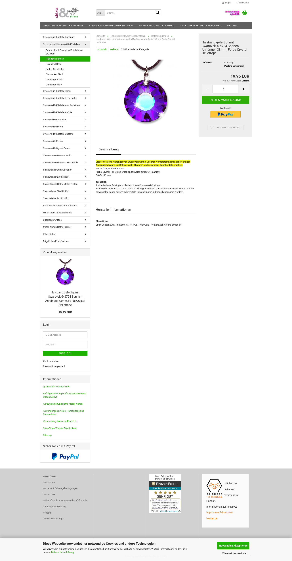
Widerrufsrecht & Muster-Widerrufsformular (65, 500)
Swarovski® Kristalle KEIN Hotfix (201, 25)
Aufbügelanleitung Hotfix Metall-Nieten (63, 403)
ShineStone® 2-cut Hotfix (56, 176)
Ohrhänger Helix (54, 84)
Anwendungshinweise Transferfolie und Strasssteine (63, 412)
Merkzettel (242, 2)
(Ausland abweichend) (234, 66)
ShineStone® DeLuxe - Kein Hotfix (60, 162)
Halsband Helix (53, 64)
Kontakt (47, 512)
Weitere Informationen (234, 553)
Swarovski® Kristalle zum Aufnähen (61, 105)
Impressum (49, 482)
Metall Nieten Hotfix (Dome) (57, 227)
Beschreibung (108, 149)
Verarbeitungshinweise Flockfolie (60, 421)
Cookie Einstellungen (53, 518)
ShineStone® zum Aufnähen (57, 169)
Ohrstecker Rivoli (54, 74)
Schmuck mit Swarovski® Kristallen (111, 25)
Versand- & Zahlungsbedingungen (60, 488)
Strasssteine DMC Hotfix (55, 191)
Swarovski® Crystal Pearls (56, 148)
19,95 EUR (65, 312)
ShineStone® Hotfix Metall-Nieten (60, 184)
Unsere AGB (49, 494)
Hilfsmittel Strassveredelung (57, 212)
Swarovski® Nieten (53, 126)
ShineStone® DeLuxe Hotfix (57, 155)
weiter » (114, 49)
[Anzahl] (225, 89)
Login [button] (226, 2)
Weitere (232, 25)
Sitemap (47, 435)
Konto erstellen (50, 361)
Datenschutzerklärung (62, 552)
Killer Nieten (49, 234)
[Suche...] (100, 12)
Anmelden (65, 353)
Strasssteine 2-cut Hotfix (55, 198)
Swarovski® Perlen (53, 141)
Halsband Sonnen (55, 58)
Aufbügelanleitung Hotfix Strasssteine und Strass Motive (64, 395)
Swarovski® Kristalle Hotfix (157, 25)
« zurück (102, 49)
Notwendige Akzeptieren (233, 545)
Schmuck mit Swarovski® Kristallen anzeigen (64, 52)
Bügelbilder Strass (52, 219)
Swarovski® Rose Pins (54, 119)
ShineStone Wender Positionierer (60, 428)
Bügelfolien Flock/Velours (56, 241)
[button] (207, 89)
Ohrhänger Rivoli (54, 79)
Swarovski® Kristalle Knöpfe (57, 112)
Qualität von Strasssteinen (56, 386)
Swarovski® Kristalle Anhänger (63, 25)
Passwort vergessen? (54, 366)
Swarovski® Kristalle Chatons (58, 134)
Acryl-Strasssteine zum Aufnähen (60, 205)
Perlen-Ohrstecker (55, 69)
